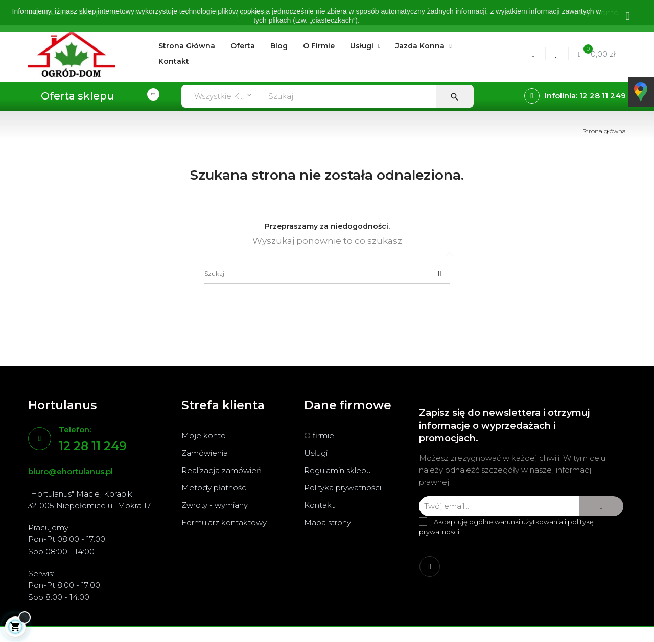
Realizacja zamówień (221, 470)
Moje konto (203, 435)
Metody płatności (214, 487)
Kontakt (319, 505)
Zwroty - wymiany (214, 505)
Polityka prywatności (342, 487)
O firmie (319, 435)
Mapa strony (327, 522)
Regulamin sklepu (337, 470)
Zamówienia (204, 453)
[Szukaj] (327, 273)
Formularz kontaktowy (224, 522)
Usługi (316, 453)
